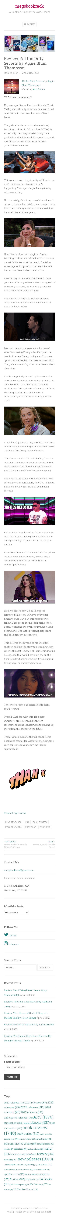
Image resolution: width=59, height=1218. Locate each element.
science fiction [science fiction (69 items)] (11, 1169)
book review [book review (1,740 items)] (26, 1130)
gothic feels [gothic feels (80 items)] (20, 1149)
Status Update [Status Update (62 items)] (32, 1174)
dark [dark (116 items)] (9, 1143)
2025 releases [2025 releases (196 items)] (32, 1112)
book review (40, 822)
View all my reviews (15, 812)
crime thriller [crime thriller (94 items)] (43, 1139)
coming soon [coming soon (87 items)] (11, 1139)
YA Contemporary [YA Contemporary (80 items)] (20, 1184)
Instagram (11, 943)
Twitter (10, 935)
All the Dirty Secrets (33, 81)
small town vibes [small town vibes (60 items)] (42, 1169)
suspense (30, 827)
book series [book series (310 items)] (28, 1133)
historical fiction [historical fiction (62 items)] (35, 1149)
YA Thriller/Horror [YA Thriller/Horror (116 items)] (25, 1189)
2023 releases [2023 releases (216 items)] (32, 1107)
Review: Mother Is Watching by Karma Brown (29, 1024)
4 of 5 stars (39, 89)
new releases (13, 827)
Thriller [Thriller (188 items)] (17, 1179)
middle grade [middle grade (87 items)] (29, 1154)
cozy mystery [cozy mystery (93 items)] (27, 1139)
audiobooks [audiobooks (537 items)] (37, 1122)
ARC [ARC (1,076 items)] (43, 1117)
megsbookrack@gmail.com (19, 870)
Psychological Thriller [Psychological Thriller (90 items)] (15, 1164)
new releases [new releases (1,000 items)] (35, 1158)
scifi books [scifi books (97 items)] (26, 1169)
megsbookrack (29, 6)
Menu (31, 24)
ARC (27, 822)
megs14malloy (30, 73)
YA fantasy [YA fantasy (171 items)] (39, 1184)
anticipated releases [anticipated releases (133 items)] (18, 1117)
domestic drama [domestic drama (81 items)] (45, 1144)
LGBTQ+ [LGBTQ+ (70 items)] (16, 1154)
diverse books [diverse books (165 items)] (26, 1143)
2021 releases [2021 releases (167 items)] (36, 1102)
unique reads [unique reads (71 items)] (32, 1179)
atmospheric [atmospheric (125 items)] (13, 1122)
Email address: (12, 1061)
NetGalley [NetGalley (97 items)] (10, 1159)
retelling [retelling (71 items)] (32, 1165)
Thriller (45, 827)
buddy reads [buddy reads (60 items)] (46, 1134)
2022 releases (13, 822)
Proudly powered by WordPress (29, 1208)
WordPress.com (42, 1212)
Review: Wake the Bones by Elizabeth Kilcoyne (16, 844)
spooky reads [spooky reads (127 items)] (14, 1174)
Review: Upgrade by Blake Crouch (42, 844)
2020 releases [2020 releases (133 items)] (14, 1102)
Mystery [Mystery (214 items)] (45, 1154)
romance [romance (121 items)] (45, 1164)
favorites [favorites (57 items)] (8, 1149)
